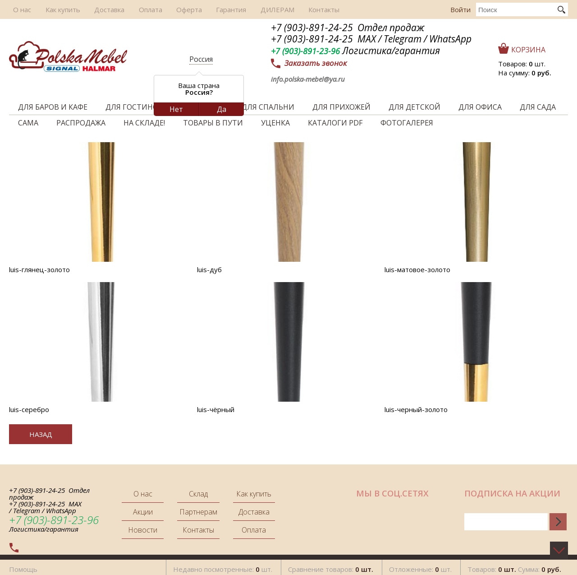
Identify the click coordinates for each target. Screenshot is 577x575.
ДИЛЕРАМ (253, 9)
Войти (460, 9)
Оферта (171, 9)
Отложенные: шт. (420, 565)
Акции (143, 512)
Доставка (98, 9)
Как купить (55, 9)
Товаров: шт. (521, 63)
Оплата (136, 9)
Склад (198, 494)
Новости (142, 530)
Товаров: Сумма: (514, 565)
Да (221, 109)
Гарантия (210, 9)
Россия (201, 59)
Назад (40, 434)
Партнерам (198, 512)
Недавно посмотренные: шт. (222, 565)
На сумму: (524, 72)
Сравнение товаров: (330, 565)
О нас (18, 9)
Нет (176, 109)
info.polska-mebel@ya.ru (308, 78)
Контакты (296, 9)
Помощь (23, 565)
